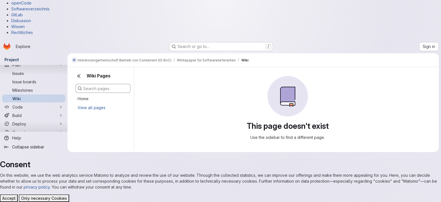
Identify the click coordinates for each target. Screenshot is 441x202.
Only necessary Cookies (44, 198)
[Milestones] (33, 90)
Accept (8, 198)
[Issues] (33, 73)
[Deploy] (33, 124)
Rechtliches (22, 32)
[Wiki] (33, 98)
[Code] (33, 107)
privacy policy (37, 187)
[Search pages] (102, 88)
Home (83, 98)
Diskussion (21, 20)
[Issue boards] (33, 82)
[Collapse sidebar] (33, 147)
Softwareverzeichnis (30, 8)
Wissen (18, 26)
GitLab (17, 14)
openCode (21, 3)
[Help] (33, 138)
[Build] (33, 115)
